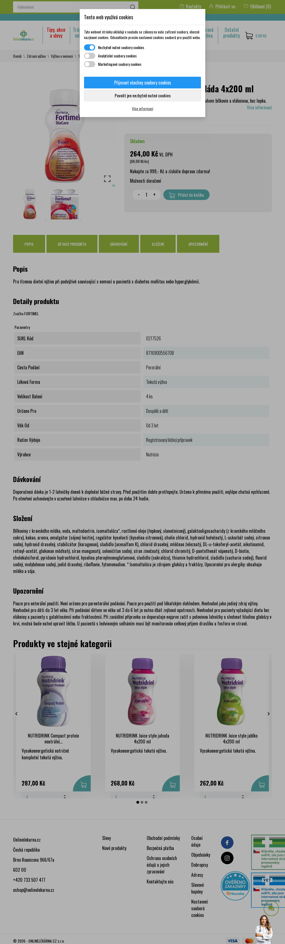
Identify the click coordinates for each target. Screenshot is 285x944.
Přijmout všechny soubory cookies (142, 82)
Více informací (142, 108)
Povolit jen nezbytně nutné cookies (143, 95)
